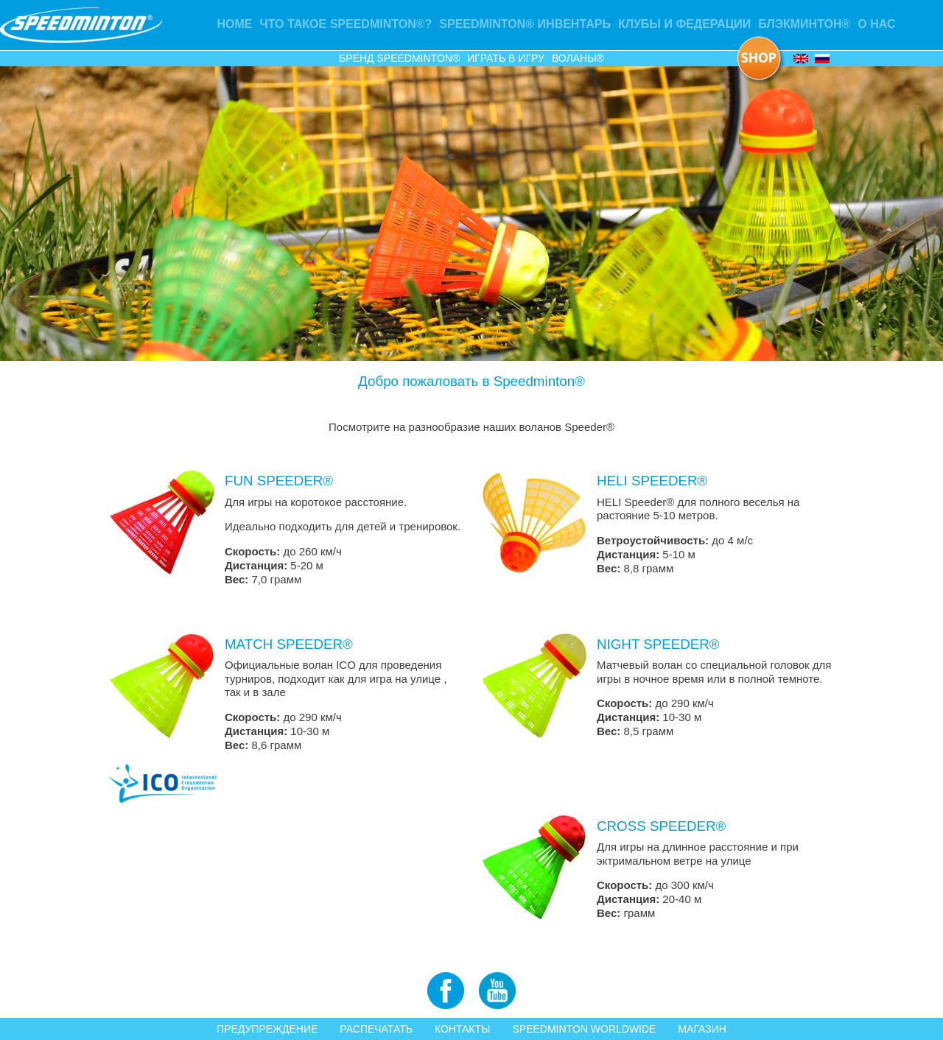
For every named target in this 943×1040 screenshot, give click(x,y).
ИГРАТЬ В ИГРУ (505, 58)
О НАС (876, 24)
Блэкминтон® (804, 24)
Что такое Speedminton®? (346, 24)
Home (235, 24)
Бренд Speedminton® (399, 58)
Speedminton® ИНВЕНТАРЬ (525, 24)
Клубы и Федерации (684, 24)
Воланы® (578, 58)
